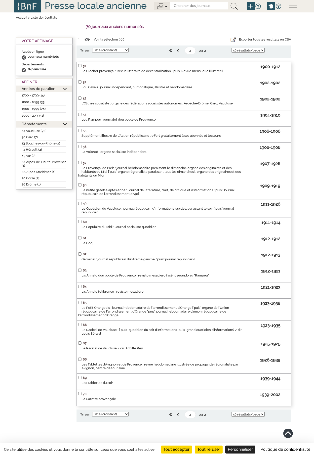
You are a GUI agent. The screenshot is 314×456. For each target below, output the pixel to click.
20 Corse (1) (30, 178)
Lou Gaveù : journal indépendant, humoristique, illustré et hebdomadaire (136, 87)
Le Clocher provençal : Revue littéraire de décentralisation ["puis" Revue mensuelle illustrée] (152, 71)
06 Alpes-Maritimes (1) (38, 172)
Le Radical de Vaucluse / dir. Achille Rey (112, 348)
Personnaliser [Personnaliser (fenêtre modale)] (240, 449)
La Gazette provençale (98, 399)
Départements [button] (34, 124)
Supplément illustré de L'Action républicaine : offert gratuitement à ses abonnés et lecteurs (151, 135)
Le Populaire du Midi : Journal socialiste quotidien (119, 227)
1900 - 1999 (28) (34, 109)
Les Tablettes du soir (97, 383)
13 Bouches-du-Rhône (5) (41, 143)
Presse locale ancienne (96, 5)
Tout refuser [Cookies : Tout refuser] (208, 449)
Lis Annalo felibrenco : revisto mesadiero (112, 291)
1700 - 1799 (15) (33, 95)
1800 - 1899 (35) (33, 102)
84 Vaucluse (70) (34, 131)
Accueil (21, 17)
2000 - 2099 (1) (33, 115)
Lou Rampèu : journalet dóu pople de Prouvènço (118, 119)
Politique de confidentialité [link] (285, 449)
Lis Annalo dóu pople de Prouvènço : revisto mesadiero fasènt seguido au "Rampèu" (145, 275)
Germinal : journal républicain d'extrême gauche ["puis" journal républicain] (138, 259)
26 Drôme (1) (31, 184)
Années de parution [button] (38, 89)
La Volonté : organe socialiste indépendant (114, 152)
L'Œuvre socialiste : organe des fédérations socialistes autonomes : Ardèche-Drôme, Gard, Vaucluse (157, 103)
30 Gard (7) (30, 137)
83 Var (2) (29, 156)
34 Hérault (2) (32, 149)
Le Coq (86, 243)
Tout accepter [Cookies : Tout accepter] (176, 449)
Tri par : (85, 50)
